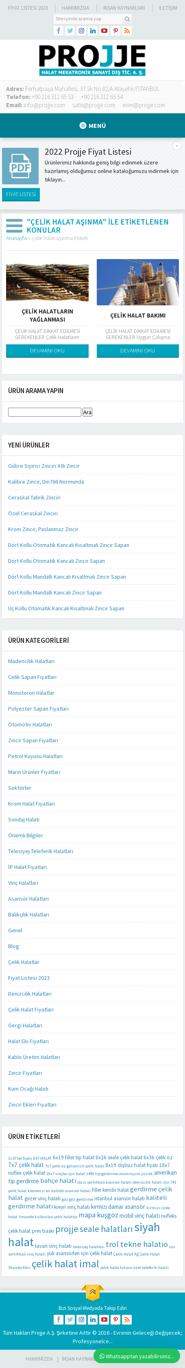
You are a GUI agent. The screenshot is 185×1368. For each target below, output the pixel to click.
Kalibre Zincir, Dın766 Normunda (46, 481)
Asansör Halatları (28, 898)
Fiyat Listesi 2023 (28, 7)
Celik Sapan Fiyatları (32, 677)
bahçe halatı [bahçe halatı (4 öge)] (58, 1180)
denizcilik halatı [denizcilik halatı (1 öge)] (147, 1182)
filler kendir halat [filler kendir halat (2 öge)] (110, 1189)
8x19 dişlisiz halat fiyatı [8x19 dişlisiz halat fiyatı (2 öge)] (131, 1165)
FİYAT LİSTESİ (21, 194)
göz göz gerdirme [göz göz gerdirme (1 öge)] (77, 1199)
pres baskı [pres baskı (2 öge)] (43, 1231)
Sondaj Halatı (23, 819)
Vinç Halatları (23, 882)
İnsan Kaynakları (124, 7)
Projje (38, 1332)
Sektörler (19, 787)
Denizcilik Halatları (30, 993)
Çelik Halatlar (23, 962)
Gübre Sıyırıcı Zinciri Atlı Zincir (44, 465)
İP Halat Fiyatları (27, 867)
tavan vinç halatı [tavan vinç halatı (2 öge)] (53, 1246)
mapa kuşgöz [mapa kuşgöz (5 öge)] (98, 1214)
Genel (15, 930)
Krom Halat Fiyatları (31, 803)
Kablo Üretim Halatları (34, 1057)
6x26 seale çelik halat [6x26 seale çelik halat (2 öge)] (119, 1157)
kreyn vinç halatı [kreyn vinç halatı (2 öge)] (72, 1207)
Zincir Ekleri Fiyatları (32, 1104)
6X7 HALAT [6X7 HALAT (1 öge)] (42, 1158)
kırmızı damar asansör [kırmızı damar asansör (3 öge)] (118, 1206)
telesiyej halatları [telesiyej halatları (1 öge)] (88, 1246)
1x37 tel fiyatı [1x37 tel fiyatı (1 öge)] (20, 1158)
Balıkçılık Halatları (28, 914)
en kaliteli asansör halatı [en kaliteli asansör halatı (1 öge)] (68, 1190)
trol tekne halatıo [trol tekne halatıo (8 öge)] (137, 1244)
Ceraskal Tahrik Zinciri (34, 497)
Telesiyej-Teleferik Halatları (40, 851)
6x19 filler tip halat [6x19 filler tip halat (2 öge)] (73, 1157)
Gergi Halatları (25, 1025)
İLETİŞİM (168, 7)
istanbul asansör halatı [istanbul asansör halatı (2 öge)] (119, 1198)
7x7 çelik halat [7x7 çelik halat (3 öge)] (26, 1165)
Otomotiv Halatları (30, 724)
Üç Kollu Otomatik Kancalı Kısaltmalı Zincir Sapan (66, 608)
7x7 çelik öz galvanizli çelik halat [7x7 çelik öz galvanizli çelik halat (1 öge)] (74, 1166)
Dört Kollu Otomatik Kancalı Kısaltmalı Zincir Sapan (68, 545)
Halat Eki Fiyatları (28, 1041)
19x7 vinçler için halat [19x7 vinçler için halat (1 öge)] (65, 1173)
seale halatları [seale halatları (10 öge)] (106, 1228)
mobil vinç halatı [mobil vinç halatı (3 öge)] (140, 1215)
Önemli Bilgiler (25, 835)
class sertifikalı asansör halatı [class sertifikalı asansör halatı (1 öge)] (104, 1182)
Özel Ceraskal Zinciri (33, 513)
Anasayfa (16, 238)
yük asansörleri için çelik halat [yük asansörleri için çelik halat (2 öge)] (79, 1253)
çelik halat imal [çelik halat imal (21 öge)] (65, 1263)
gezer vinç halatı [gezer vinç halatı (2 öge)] (42, 1198)
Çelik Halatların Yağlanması (47, 315)
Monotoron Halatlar (31, 692)
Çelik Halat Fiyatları (31, 1009)
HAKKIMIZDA (39, 1358)
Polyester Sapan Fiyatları (38, 708)
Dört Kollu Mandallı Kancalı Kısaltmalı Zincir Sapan (67, 576)
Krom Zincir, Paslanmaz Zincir (43, 529)
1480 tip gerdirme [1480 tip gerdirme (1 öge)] (102, 1173)
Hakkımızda (75, 7)
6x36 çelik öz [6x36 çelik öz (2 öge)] (158, 1157)
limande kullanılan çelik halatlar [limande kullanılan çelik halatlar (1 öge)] (48, 1216)
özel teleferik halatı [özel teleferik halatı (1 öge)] (151, 1267)
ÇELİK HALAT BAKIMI (137, 315)
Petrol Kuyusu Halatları (35, 756)
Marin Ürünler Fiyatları (34, 772)
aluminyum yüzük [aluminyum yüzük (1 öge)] (136, 1173)
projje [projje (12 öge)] (66, 1228)
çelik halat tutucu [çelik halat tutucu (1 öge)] (116, 1267)
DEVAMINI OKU (47, 350)
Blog (13, 946)
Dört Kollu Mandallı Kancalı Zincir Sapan (55, 592)
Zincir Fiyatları (25, 1072)
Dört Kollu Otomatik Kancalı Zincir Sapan (56, 560)
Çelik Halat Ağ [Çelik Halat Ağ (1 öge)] (126, 1254)
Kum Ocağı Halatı (28, 1088)
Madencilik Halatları (31, 661)
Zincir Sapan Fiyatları (33, 740)
